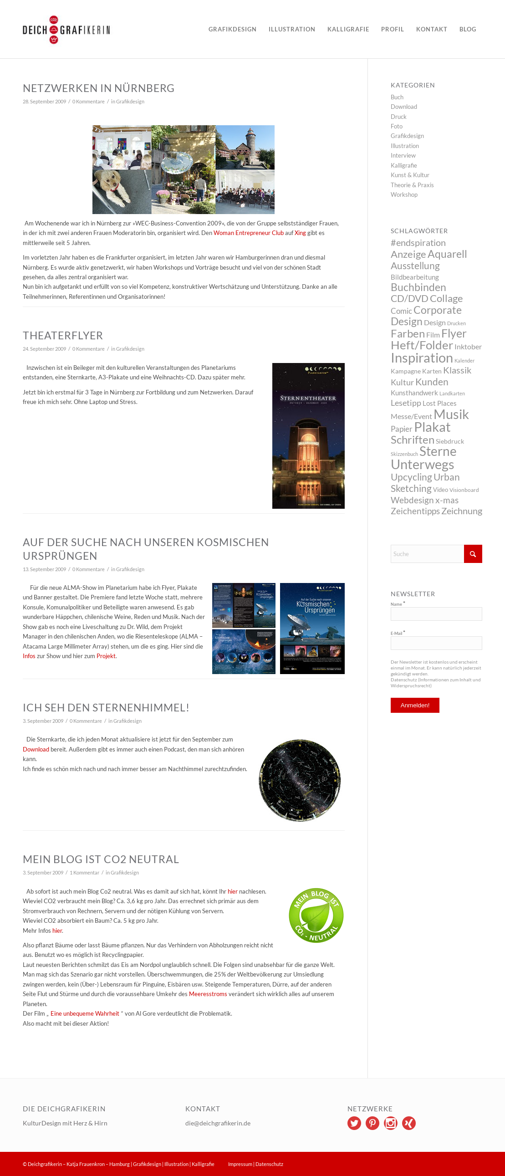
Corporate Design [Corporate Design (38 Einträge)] (426, 315)
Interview (403, 155)
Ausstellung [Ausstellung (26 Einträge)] (415, 265)
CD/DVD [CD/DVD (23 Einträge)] (409, 298)
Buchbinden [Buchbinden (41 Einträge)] (418, 287)
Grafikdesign (130, 101)
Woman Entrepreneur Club (249, 232)
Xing (300, 232)
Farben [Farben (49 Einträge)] (408, 333)
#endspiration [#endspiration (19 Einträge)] (418, 242)
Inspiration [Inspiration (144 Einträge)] (422, 357)
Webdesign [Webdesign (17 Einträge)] (412, 500)
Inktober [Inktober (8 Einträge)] (468, 346)
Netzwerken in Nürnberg (99, 88)
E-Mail (398, 633)
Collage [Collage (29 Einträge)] (446, 298)
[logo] (93, 29)
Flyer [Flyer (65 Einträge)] (454, 333)
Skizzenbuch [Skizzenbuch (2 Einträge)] (404, 454)
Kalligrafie (404, 165)
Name (398, 604)
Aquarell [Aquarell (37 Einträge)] (447, 254)
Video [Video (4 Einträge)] (440, 489)
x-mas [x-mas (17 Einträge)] (447, 500)
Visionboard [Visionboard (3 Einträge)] (464, 489)
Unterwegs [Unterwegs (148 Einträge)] (422, 464)
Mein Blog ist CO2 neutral (101, 859)
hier (233, 891)
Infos (29, 656)
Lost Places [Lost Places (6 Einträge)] (440, 403)
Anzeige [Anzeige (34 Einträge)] (408, 254)
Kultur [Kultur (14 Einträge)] (402, 382)
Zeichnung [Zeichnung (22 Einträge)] (461, 510)
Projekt (106, 656)
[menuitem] (233, 29)
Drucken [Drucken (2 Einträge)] (456, 323)
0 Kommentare (88, 101)
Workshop (404, 194)
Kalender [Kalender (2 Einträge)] (464, 360)
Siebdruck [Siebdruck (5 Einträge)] (450, 441)
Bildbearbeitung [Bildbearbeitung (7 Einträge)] (415, 277)
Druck (399, 116)
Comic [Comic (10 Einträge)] (401, 311)
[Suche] (436, 554)
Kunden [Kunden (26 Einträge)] (432, 381)
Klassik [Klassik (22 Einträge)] (457, 369)
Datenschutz (269, 1164)
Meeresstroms (208, 993)
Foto (397, 126)
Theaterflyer (63, 335)
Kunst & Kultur (410, 175)
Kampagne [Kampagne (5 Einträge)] (406, 371)
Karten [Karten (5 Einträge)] (432, 371)
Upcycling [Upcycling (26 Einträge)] (411, 476)
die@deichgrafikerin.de (217, 1123)
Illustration (405, 145)
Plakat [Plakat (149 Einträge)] (432, 427)
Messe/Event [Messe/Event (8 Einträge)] (411, 416)
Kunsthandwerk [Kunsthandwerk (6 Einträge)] (414, 393)
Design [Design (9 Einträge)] (435, 322)
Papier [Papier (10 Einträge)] (402, 429)
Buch (397, 97)
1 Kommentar (84, 872)
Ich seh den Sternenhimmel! (106, 707)
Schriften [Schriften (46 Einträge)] (412, 439)
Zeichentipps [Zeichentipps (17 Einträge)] (415, 511)
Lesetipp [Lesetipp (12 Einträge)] (406, 403)
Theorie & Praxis (412, 185)
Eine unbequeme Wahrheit (85, 1013)
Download (404, 106)
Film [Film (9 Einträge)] (433, 334)
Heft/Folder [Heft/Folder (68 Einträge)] (422, 345)
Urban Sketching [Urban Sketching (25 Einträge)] (425, 482)
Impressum (240, 1164)
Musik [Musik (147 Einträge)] (451, 414)
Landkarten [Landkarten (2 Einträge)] (452, 393)
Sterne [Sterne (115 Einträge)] (438, 451)
